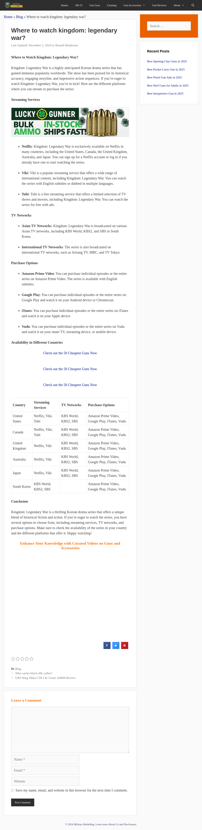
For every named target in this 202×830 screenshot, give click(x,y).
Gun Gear (95, 5)
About (181, 5)
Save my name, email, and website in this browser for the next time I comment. (72, 790)
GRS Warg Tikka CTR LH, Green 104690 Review (45, 678)
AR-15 (78, 5)
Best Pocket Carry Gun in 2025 (166, 69)
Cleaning (111, 5)
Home (8, 17)
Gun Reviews (159, 5)
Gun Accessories (136, 5)
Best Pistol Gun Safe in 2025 (164, 77)
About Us (113, 824)
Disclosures (130, 824)
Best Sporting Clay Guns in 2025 (167, 61)
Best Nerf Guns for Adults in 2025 (167, 85)
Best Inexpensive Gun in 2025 (165, 93)
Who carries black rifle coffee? (33, 673)
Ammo (64, 5)
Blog (19, 17)
